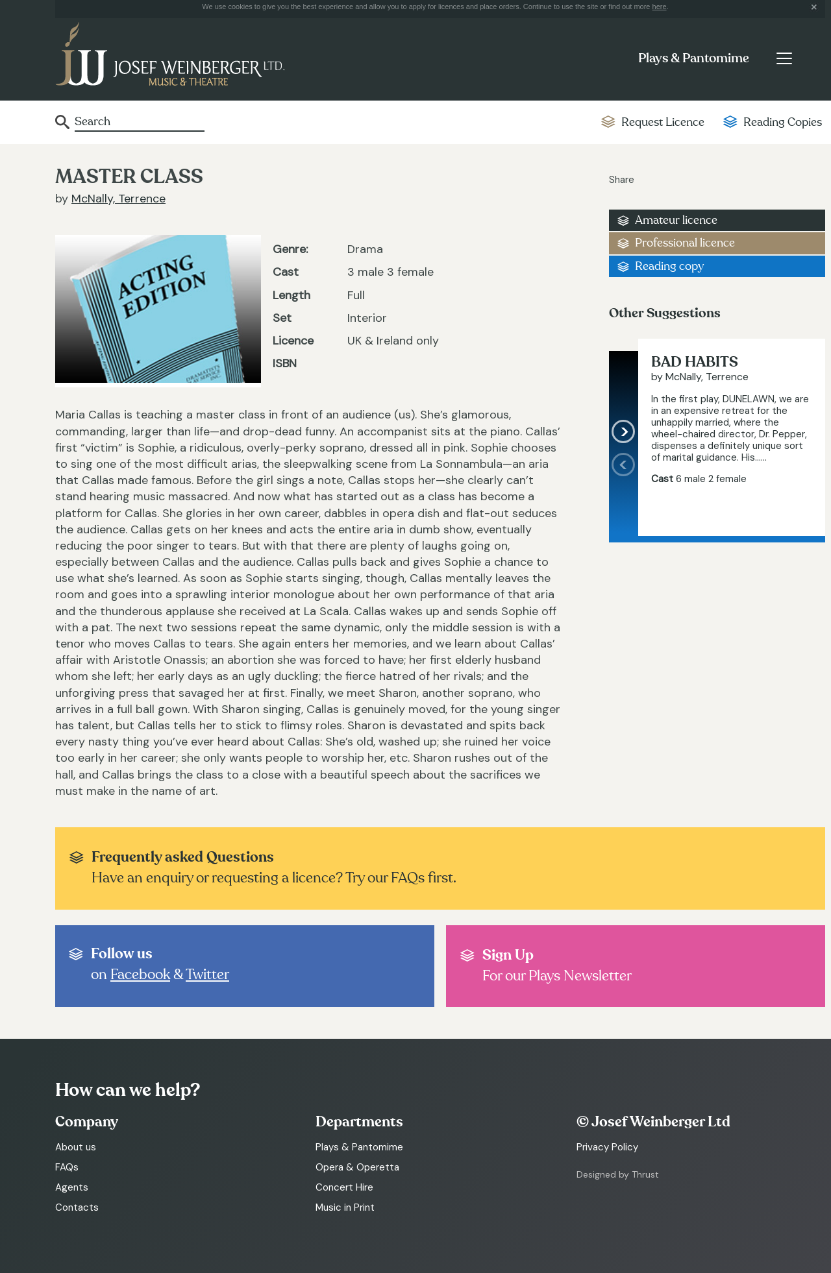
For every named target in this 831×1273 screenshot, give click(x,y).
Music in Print (345, 1207)
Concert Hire (344, 1187)
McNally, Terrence (118, 198)
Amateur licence (676, 220)
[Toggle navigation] (784, 58)
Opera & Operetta (357, 1167)
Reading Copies (782, 122)
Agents (71, 1187)
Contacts (77, 1207)
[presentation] (623, 494)
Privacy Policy (607, 1147)
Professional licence (685, 243)
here (659, 6)
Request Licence (662, 122)
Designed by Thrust (618, 1174)
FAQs (67, 1167)
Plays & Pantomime (693, 58)
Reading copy (669, 266)
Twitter (207, 974)
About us (75, 1147)
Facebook (140, 974)
